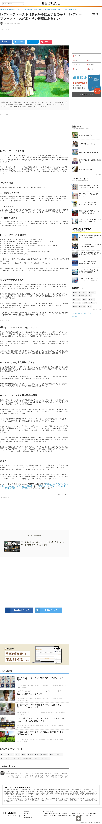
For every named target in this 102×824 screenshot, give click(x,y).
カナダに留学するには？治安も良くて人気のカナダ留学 (90, 245)
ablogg (17, 815)
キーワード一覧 (97, 309)
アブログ (74, 316)
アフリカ (90, 69)
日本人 (91, 299)
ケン (7, 771)
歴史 (37, 754)
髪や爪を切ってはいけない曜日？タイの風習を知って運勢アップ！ (90, 186)
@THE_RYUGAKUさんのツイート (81, 313)
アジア (76, 69)
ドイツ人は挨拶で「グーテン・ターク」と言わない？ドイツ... (90, 220)
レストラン (76, 299)
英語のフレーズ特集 (85, 169)
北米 (75, 60)
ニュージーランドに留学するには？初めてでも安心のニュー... (89, 271)
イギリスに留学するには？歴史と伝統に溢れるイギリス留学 (90, 254)
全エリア (76, 56)
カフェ (89, 296)
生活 (84, 299)
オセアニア (91, 65)
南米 (89, 60)
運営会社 (26, 811)
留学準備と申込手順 (85, 135)
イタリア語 (82, 292)
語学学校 (92, 292)
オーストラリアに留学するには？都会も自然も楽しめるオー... (90, 262)
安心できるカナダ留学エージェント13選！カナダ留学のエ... (90, 212)
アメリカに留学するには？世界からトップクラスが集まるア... (90, 236)
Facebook (26, 816)
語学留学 (82, 306)
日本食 (93, 303)
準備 (75, 306)
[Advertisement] (34, 582)
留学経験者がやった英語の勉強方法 (90, 161)
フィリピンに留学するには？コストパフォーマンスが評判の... (90, 279)
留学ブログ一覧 (28, 817)
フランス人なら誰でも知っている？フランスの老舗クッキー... (89, 203)
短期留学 (86, 303)
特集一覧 (98, 174)
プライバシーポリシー (30, 814)
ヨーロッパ (77, 65)
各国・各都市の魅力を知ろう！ (89, 152)
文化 (17, 754)
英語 (75, 292)
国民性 (10, 754)
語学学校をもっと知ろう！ (88, 144)
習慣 (23, 754)
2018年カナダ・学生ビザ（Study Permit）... (90, 195)
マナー (30, 754)
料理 (89, 306)
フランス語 (76, 303)
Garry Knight (4, 98)
